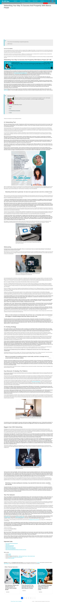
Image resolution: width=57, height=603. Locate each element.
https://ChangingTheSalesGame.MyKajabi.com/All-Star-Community (16, 549)
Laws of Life (7, 544)
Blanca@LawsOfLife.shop (10, 546)
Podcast (29, 1)
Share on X (49, 193)
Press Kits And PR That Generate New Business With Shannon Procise (28, 587)
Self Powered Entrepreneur (36, 381)
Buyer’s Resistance (22, 1)
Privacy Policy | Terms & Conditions (16, 601)
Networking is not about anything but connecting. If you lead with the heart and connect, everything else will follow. (27, 483)
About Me (15, 1)
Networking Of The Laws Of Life (34, 519)
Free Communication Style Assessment (12, 543)
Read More (24, 590)
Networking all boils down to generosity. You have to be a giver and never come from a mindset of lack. (28, 191)
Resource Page (35, 1)
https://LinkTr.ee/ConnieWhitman (11, 548)
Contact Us (42, 1)
